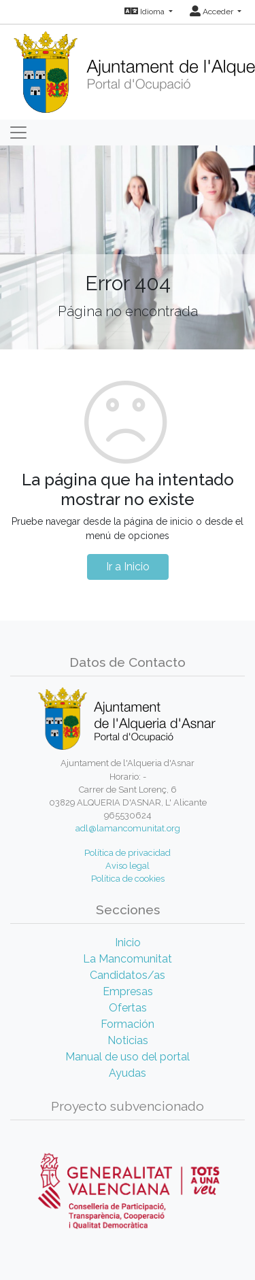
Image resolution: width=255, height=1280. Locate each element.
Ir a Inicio (128, 566)
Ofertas (128, 1007)
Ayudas (127, 1073)
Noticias (127, 1040)
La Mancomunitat (127, 958)
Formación (127, 1024)
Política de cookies (128, 878)
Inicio (128, 942)
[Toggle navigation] (18, 132)
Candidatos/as (127, 975)
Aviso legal (127, 866)
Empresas (128, 991)
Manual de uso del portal (127, 1056)
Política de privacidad (127, 853)
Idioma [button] (145, 11)
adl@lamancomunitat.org (127, 828)
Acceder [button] (212, 11)
